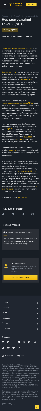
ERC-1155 (28, 137)
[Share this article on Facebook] (13, 214)
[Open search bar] (24, 4)
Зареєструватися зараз (20, 277)
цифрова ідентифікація (26, 171)
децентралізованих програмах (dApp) (18, 103)
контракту (20, 139)
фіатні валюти (26, 79)
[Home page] (16, 4)
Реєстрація (31, 4)
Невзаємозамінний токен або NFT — (16, 48)
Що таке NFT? (23, 197)
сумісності (12, 150)
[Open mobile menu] (39, 4)
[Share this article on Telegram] (22, 214)
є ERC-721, (9, 129)
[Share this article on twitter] (3, 214)
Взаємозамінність (9, 72)
